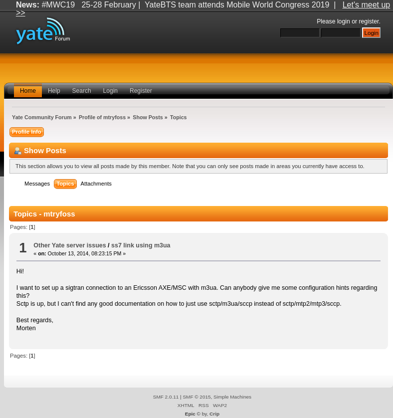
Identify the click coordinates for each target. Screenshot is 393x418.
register (369, 21)
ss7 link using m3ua (141, 245)
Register (141, 90)
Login (110, 90)
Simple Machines (232, 397)
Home (28, 90)
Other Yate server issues (69, 245)
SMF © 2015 (196, 397)
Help (54, 90)
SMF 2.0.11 (166, 397)
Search (81, 90)
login (343, 21)
